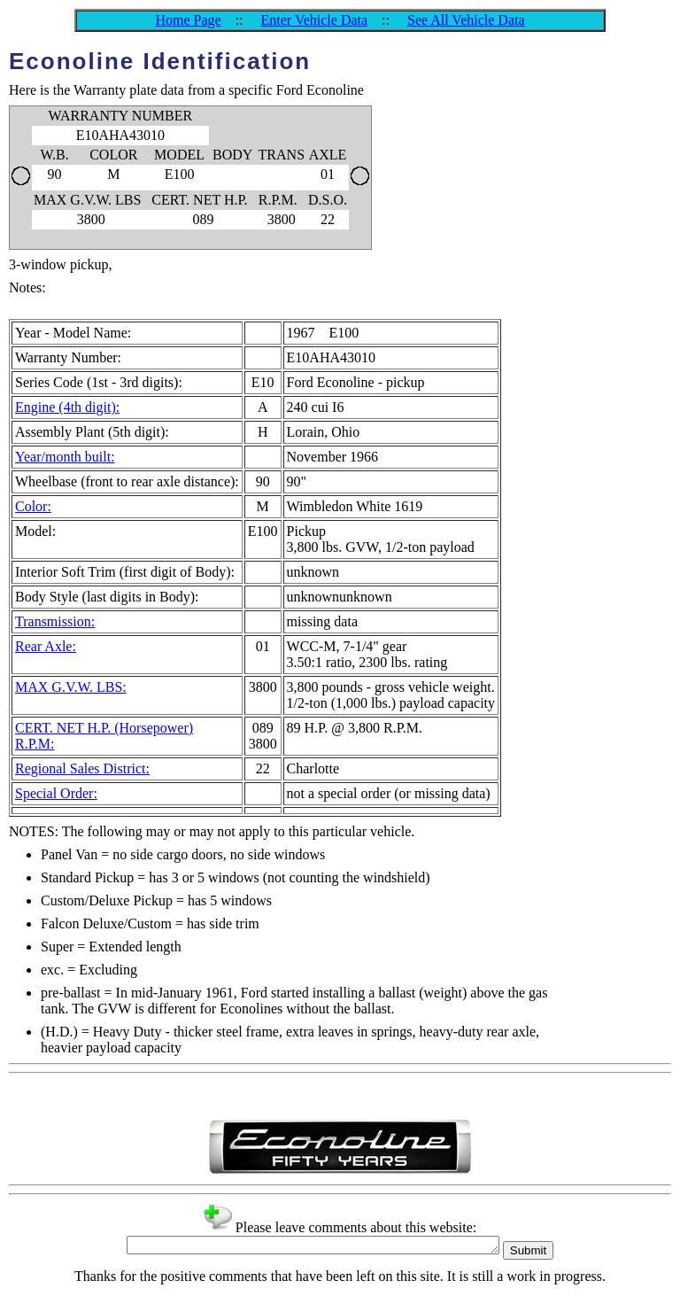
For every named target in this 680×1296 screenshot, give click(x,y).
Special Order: (56, 793)
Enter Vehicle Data (314, 19)
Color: (33, 506)
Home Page (187, 19)
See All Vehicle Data (466, 19)
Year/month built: (65, 456)
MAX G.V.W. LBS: (71, 687)
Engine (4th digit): (67, 407)
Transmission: (55, 621)
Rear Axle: (45, 646)
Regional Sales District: (82, 768)
